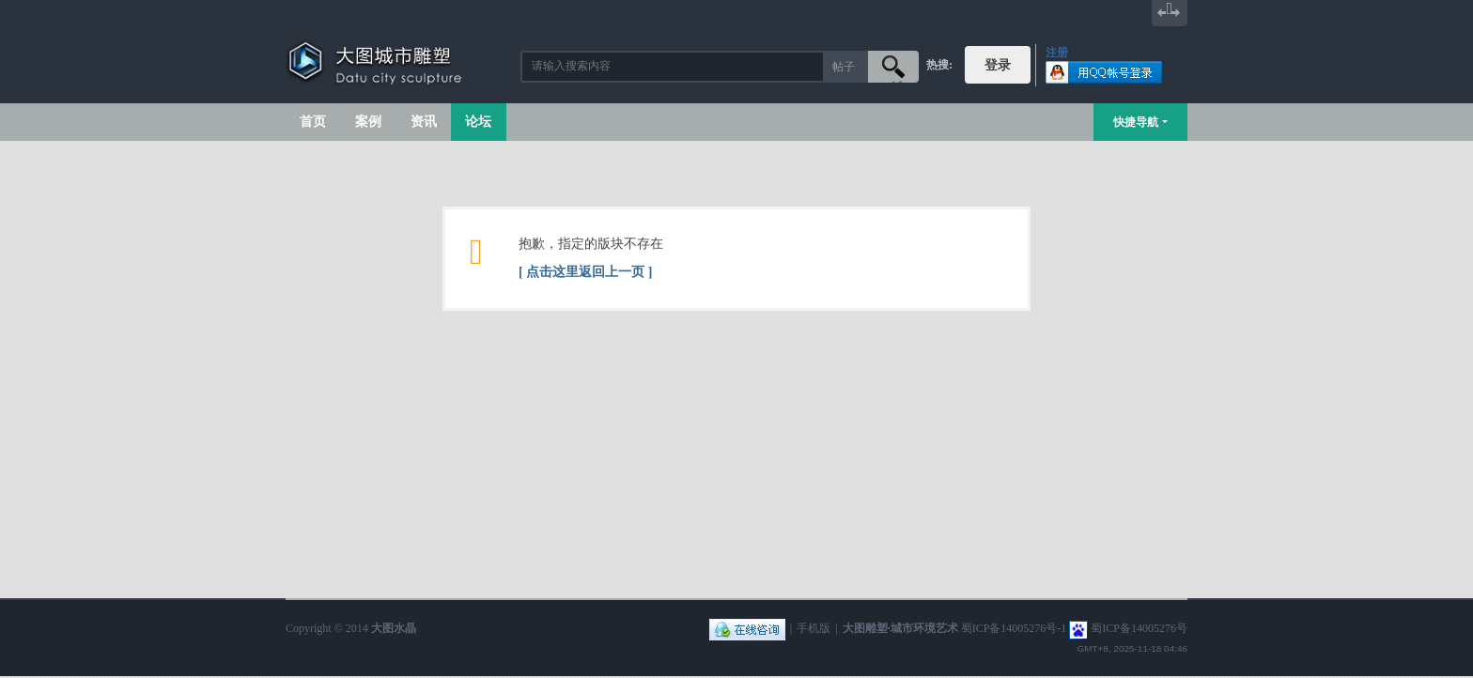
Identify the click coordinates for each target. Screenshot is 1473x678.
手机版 (813, 628)
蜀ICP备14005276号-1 (1014, 628)
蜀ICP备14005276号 (1139, 628)
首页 (313, 122)
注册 (1057, 52)
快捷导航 (1135, 122)
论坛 (478, 122)
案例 (368, 122)
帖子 (843, 66)
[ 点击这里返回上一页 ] (585, 272)
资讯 (424, 122)
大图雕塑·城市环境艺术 (900, 628)
